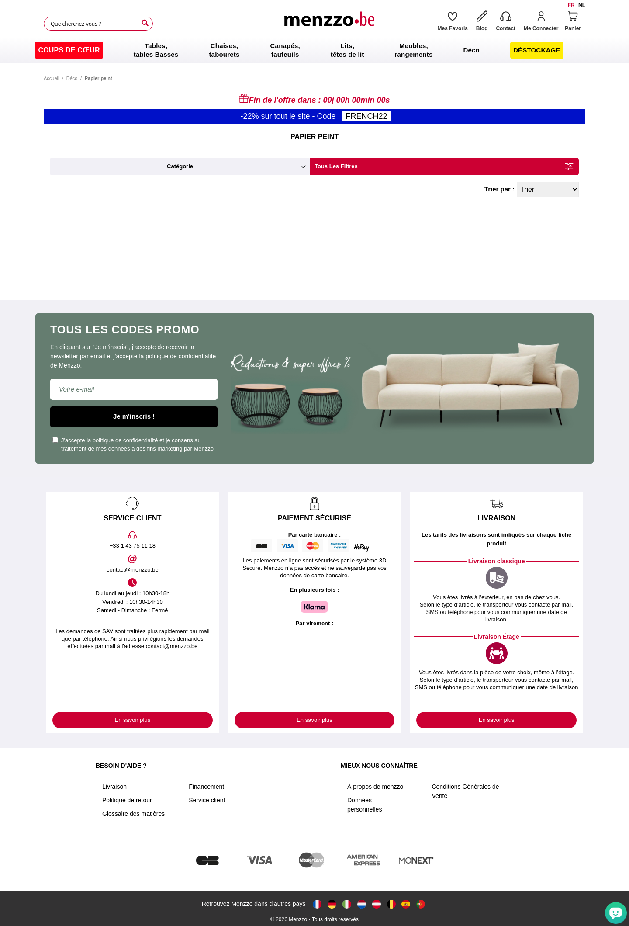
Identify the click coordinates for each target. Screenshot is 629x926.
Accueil (51, 78)
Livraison (114, 786)
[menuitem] (69, 50)
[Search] (145, 23)
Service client (207, 800)
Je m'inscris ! (134, 416)
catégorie (180, 166)
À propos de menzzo (375, 786)
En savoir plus (133, 720)
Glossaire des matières (133, 813)
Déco (72, 78)
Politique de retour (127, 800)
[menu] (314, 50)
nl (581, 5)
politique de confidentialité (125, 440)
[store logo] (328, 23)
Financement (206, 786)
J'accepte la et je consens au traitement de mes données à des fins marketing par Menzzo (133, 444)
